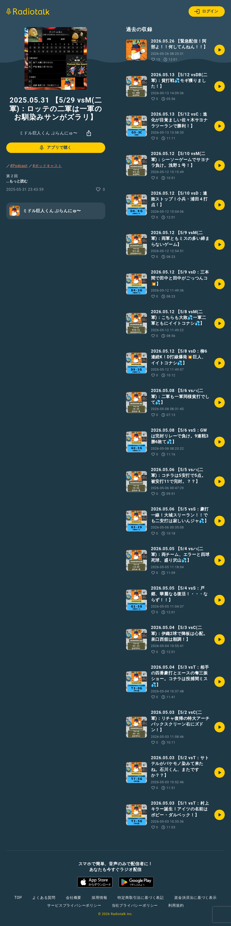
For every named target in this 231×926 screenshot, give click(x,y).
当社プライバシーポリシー (135, 905)
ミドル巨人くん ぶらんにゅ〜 (48, 132)
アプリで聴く (55, 148)
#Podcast (19, 166)
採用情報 (99, 897)
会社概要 (73, 897)
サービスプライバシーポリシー (74, 905)
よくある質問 (43, 897)
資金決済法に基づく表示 (195, 897)
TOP (18, 897)
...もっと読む (17, 181)
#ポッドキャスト (47, 166)
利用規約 (176, 905)
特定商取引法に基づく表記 (140, 897)
